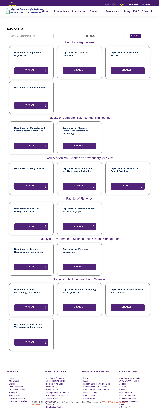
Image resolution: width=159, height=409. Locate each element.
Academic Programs (54, 378)
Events (123, 389)
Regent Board (14, 395)
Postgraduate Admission (56, 395)
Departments (51, 389)
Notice (122, 384)
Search (147, 11)
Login (121, 4)
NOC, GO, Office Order (129, 381)
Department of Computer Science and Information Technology (75, 131)
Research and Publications (94, 387)
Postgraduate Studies (55, 384)
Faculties (49, 387)
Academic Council (16, 398)
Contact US (124, 407)
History (12, 378)
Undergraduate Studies (55, 381)
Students (95, 11)
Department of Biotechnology (29, 87)
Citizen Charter (126, 392)
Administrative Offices (18, 401)
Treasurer (12, 392)
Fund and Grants (90, 392)
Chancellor (13, 384)
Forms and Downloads (129, 378)
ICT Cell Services (127, 395)
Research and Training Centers (96, 384)
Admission (79, 11)
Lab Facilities (88, 398)
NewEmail (146, 4)
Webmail (133, 4)
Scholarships (51, 398)
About (45, 11)
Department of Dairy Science (29, 168)
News (122, 387)
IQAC (136, 11)
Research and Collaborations (95, 389)
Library (126, 11)
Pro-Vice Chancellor (17, 389)
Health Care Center (54, 407)
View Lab (35, 70)
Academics (61, 11)
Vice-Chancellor (15, 387)
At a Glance (13, 381)
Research (111, 11)
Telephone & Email (128, 398)
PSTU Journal (88, 395)
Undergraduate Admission (57, 392)
